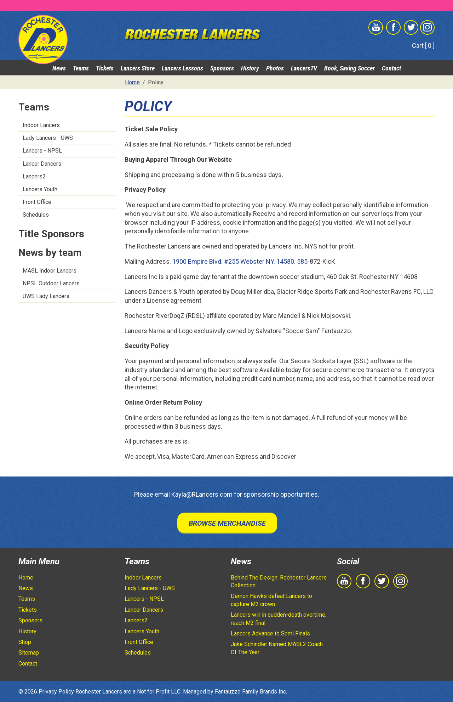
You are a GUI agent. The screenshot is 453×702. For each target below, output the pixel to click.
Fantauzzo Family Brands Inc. (251, 691)
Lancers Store (138, 68)
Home (25, 577)
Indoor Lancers (41, 125)
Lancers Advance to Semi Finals (270, 633)
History (250, 68)
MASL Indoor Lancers (49, 270)
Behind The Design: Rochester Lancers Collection (279, 581)
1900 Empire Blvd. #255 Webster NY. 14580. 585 (240, 261)
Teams (81, 68)
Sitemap (28, 652)
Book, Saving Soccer (349, 68)
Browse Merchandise (227, 523)
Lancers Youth (40, 189)
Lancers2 (34, 176)
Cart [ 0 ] (423, 45)
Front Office (37, 202)
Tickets (105, 68)
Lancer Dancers (42, 163)
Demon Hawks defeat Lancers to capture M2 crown (271, 600)
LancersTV (304, 68)
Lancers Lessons (182, 68)
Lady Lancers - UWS (48, 138)
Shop (24, 642)
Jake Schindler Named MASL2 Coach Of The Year (277, 648)
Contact (391, 68)
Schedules (36, 214)
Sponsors (222, 68)
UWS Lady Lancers (46, 296)
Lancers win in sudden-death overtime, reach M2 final (278, 618)
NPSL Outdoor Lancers (51, 283)
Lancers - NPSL (42, 150)
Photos (275, 68)
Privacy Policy (56, 691)
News (59, 68)
